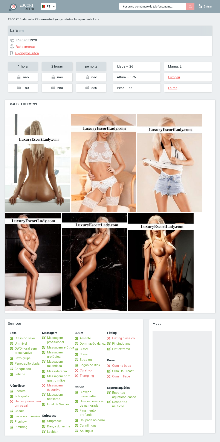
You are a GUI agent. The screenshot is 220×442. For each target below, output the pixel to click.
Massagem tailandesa (55, 364)
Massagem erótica (60, 347)
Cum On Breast (123, 371)
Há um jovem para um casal (28, 403)
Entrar (205, 5)
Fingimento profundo (88, 413)
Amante (85, 338)
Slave (83, 354)
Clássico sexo (25, 338)
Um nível (21, 343)
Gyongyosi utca (62, 19)
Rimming (21, 427)
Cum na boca (121, 366)
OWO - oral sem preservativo (26, 351)
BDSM (84, 349)
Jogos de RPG (90, 365)
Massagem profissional (55, 340)
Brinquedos (23, 369)
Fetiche (20, 374)
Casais (19, 411)
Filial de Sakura (58, 404)
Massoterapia (57, 371)
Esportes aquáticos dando (124, 395)
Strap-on (86, 360)
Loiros (172, 88)
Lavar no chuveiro (27, 416)
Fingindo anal (121, 343)
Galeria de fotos (23, 104)
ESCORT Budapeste (21, 19)
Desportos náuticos (119, 404)
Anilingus (86, 431)
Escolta (20, 391)
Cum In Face (121, 376)
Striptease (54, 421)
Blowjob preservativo (88, 394)
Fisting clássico (123, 338)
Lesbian (52, 432)
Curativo (86, 370)
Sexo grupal (23, 358)
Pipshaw (21, 422)
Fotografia (22, 396)
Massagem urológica (55, 354)
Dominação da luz (92, 343)
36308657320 (26, 40)
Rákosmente (43, 19)
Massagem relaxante (55, 397)
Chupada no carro (92, 420)
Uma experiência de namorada (92, 403)
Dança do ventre (58, 426)
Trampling (87, 376)
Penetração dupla (27, 363)
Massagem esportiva (55, 387)
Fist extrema (121, 349)
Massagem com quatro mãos (58, 378)
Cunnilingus (88, 425)
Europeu (174, 77)
